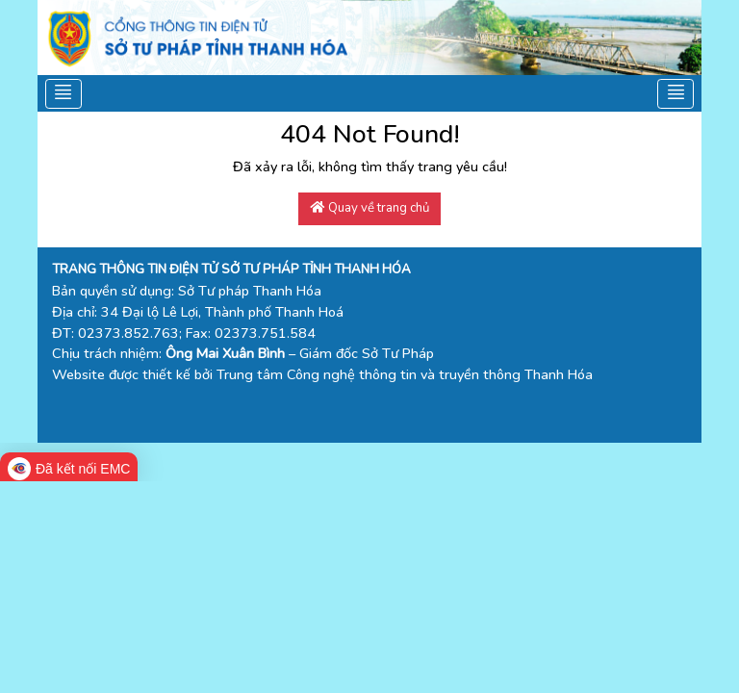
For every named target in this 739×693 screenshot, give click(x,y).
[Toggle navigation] (64, 93)
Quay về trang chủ (370, 208)
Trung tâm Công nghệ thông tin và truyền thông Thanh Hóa (405, 374)
